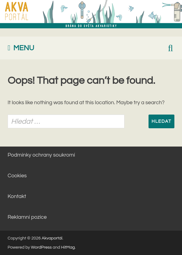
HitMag (68, 247)
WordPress (41, 247)
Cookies (17, 176)
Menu (23, 48)
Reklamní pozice (27, 217)
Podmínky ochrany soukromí (41, 155)
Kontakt (17, 196)
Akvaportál (52, 238)
